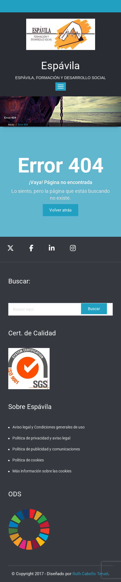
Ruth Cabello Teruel (90, 573)
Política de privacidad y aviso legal (41, 438)
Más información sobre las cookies (41, 471)
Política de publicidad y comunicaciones (46, 449)
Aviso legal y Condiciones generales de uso (48, 427)
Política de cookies (28, 460)
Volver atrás (60, 210)
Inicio (11, 124)
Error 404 (23, 124)
